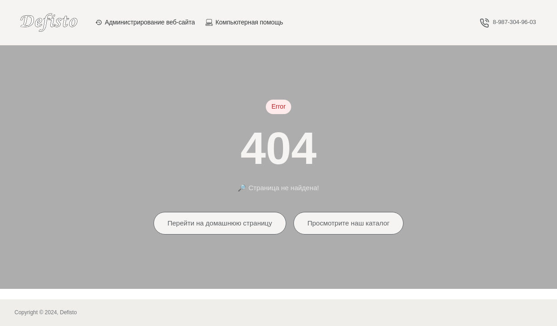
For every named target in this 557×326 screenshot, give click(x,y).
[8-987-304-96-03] (508, 22)
